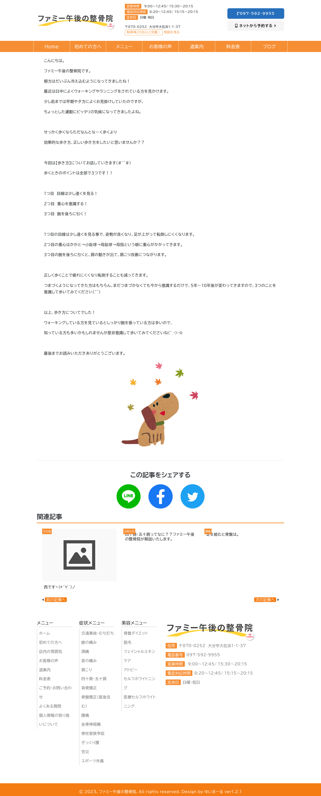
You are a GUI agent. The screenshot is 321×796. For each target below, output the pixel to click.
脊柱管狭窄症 (93, 733)
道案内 (45, 670)
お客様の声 (48, 661)
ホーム (44, 633)
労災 (85, 752)
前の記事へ (56, 600)
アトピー (131, 670)
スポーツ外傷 (92, 761)
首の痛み (89, 661)
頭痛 (85, 651)
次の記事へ (265, 600)
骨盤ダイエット (136, 633)
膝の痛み (89, 642)
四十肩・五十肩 (94, 679)
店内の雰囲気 (50, 651)
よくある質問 (50, 706)
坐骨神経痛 (91, 724)
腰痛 (85, 715)
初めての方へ (50, 642)
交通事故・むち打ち (97, 633)
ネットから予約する (255, 25)
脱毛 (128, 642)
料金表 (45, 679)
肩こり (86, 670)
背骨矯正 (89, 688)
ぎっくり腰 (90, 742)
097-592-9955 (256, 13)
